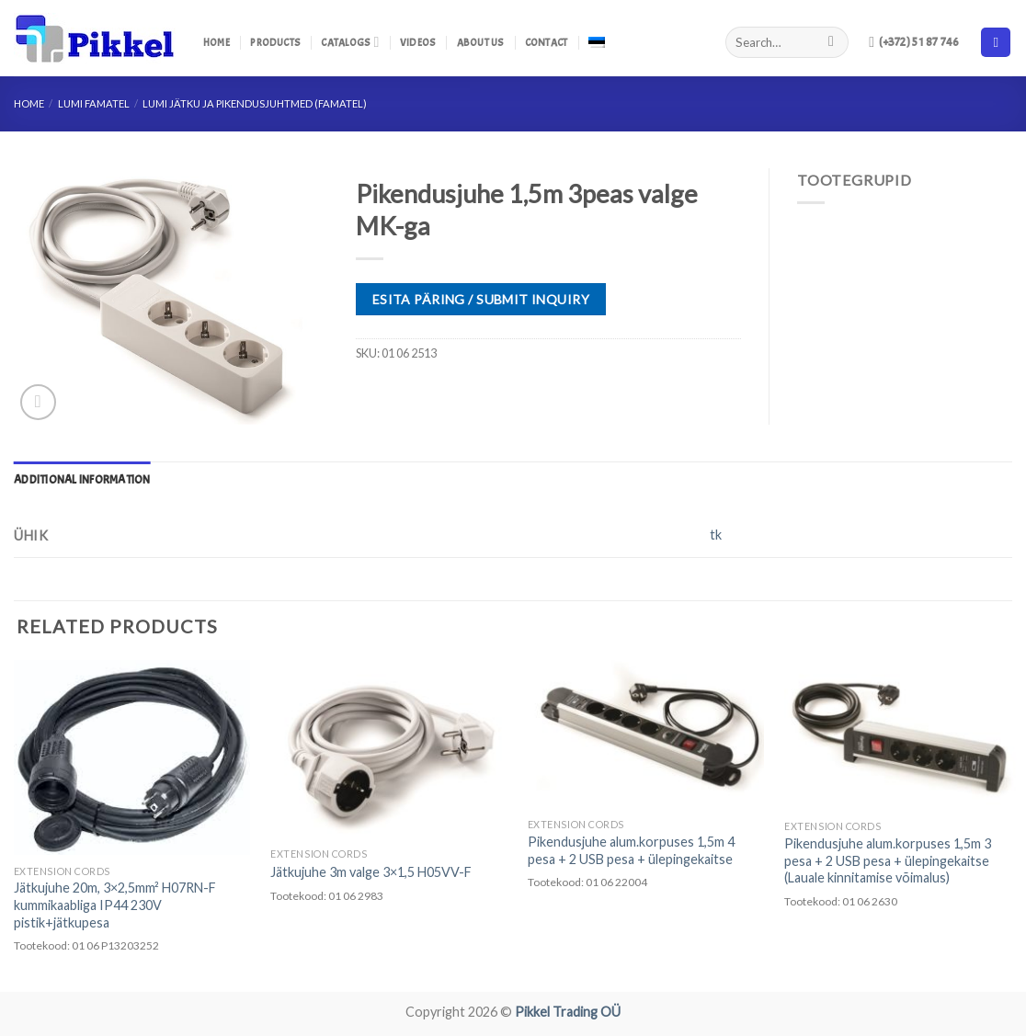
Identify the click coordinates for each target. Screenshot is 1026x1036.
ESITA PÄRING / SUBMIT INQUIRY (480, 299)
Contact (546, 42)
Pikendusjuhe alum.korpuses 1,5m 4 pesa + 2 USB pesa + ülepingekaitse (631, 850)
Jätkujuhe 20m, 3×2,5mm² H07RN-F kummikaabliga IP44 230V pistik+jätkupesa (115, 904)
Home (216, 42)
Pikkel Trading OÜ (568, 1011)
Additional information (82, 479)
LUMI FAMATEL (94, 103)
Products (275, 42)
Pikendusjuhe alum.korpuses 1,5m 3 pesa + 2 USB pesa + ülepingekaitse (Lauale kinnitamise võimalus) (887, 860)
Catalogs (350, 42)
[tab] (82, 479)
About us (481, 42)
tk (716, 534)
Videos (418, 42)
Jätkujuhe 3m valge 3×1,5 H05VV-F (371, 872)
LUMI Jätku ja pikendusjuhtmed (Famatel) (254, 103)
